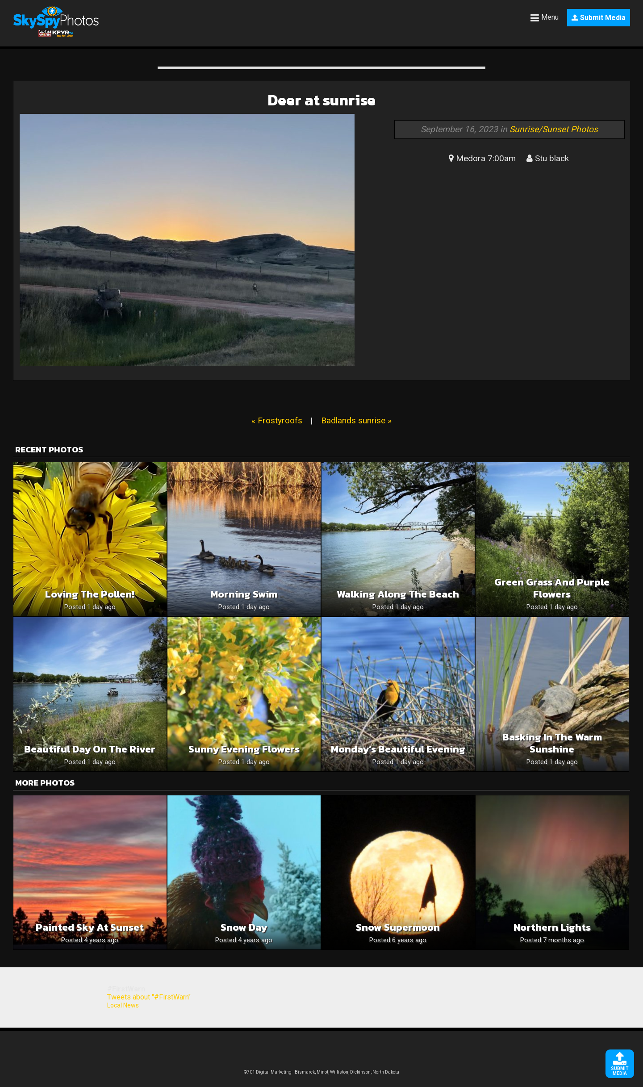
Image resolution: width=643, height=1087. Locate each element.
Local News (123, 1005)
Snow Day (244, 927)
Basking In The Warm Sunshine (552, 743)
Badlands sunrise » (356, 420)
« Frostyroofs (276, 420)
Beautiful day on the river (89, 749)
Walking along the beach (398, 594)
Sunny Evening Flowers (244, 749)
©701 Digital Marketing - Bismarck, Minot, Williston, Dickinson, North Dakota (321, 1072)
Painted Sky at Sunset (90, 927)
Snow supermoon (398, 927)
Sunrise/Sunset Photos (553, 129)
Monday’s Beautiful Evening (398, 749)
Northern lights (552, 927)
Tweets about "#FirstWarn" (149, 997)
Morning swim (243, 594)
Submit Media (599, 17)
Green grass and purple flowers (552, 588)
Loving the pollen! (89, 594)
